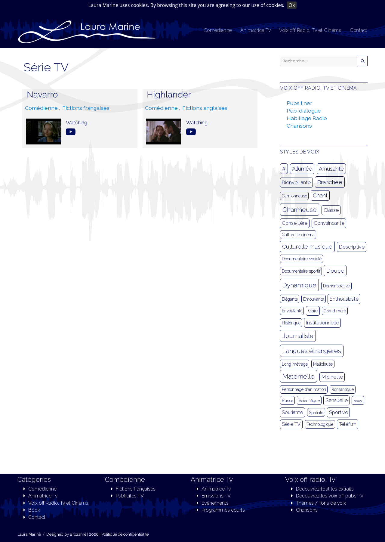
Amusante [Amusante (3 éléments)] (331, 169)
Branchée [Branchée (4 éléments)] (329, 182)
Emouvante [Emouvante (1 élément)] (313, 299)
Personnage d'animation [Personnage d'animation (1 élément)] (304, 389)
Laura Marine (29, 534)
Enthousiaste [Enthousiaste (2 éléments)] (344, 299)
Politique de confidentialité (125, 534)
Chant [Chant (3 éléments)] (320, 195)
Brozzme (78, 534)
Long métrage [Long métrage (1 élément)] (295, 364)
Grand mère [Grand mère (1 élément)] (335, 310)
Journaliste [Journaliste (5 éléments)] (297, 335)
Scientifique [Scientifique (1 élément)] (309, 400)
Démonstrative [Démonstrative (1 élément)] (336, 285)
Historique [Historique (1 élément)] (291, 323)
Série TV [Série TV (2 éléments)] (291, 424)
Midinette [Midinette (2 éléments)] (332, 377)
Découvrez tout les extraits (325, 489)
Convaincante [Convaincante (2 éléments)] (329, 223)
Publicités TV (130, 496)
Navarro (42, 94)
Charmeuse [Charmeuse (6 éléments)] (299, 209)
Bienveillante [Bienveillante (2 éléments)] (296, 182)
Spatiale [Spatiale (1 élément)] (316, 412)
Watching (76, 122)
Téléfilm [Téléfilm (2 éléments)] (347, 424)
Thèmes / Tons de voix (321, 503)
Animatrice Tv (255, 30)
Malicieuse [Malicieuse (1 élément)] (323, 364)
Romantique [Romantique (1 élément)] (342, 389)
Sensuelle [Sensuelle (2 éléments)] (336, 400)
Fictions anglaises (204, 108)
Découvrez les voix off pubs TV (330, 496)
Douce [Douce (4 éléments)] (335, 270)
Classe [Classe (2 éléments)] (331, 210)
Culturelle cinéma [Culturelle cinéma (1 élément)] (298, 234)
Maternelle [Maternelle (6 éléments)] (298, 376)
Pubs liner (299, 103)
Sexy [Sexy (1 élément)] (357, 400)
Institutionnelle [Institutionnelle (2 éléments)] (322, 323)
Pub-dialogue (304, 110)
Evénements (215, 503)
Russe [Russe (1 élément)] (287, 400)
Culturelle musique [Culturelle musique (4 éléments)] (307, 246)
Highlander (169, 94)
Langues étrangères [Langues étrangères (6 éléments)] (311, 351)
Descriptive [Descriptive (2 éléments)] (352, 247)
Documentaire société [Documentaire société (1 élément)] (302, 258)
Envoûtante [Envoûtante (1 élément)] (292, 310)
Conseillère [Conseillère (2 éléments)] (294, 223)
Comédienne (218, 30)
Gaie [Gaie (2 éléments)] (313, 311)
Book (34, 510)
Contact (359, 30)
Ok (291, 5)
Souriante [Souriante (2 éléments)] (292, 412)
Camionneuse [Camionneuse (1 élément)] (294, 196)
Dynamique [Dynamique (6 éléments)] (299, 285)
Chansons (299, 125)
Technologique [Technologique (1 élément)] (319, 424)
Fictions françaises (85, 108)
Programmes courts (223, 510)
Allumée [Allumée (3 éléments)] (302, 169)
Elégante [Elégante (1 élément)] (290, 299)
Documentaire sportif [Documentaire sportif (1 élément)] (301, 271)
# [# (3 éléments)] (284, 169)
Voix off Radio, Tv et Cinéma (310, 30)
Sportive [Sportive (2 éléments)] (338, 412)
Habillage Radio (307, 118)
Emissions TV (216, 496)
